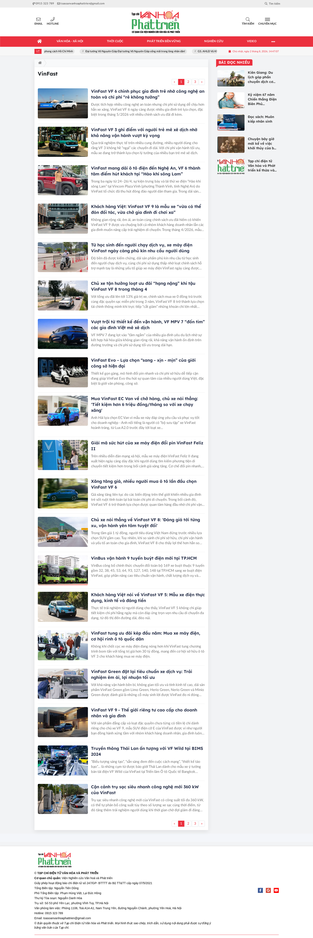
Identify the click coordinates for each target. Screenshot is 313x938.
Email (38, 24)
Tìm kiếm (248, 24)
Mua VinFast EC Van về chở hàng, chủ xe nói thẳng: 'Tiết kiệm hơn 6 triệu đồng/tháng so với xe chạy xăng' (144, 404)
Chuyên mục (267, 24)
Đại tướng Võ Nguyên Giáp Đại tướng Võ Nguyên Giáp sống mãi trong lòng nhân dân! (139, 51)
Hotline (53, 24)
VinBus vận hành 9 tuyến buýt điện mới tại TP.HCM (144, 558)
